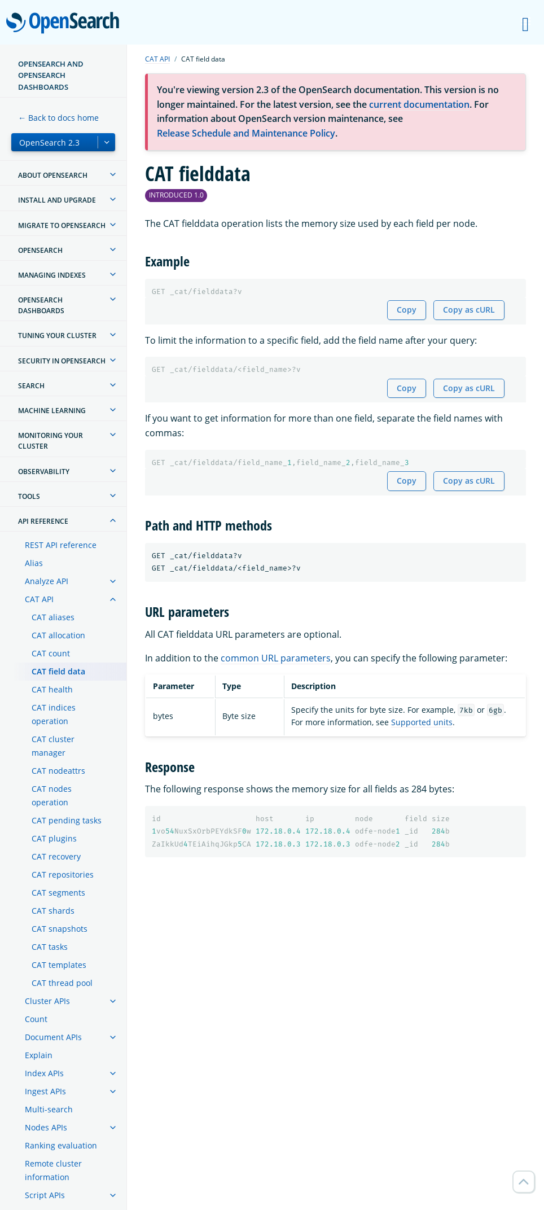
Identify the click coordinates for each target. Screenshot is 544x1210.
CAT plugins (54, 838)
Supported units (422, 722)
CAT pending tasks (67, 820)
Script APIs (45, 1195)
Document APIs (53, 1037)
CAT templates (59, 964)
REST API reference (60, 545)
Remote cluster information (53, 1170)
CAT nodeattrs (58, 770)
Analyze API (46, 581)
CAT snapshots (59, 928)
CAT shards (53, 910)
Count (36, 1019)
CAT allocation (58, 635)
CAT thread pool (62, 982)
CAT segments (58, 892)
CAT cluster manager (53, 746)
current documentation (419, 104)
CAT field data (58, 671)
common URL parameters (276, 658)
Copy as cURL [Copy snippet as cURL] (469, 309)
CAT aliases (53, 617)
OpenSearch (65, 24)
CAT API (39, 599)
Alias (34, 563)
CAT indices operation (54, 714)
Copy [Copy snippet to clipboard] (406, 309)
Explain (38, 1055)
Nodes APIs (46, 1127)
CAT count (51, 653)
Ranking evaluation (61, 1145)
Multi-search (49, 1109)
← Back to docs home (58, 117)
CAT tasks (50, 946)
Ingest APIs (45, 1091)
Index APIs (44, 1073)
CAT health (52, 689)
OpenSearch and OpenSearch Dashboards (51, 75)
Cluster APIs (47, 1001)
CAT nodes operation (52, 795)
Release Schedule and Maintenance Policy (246, 133)
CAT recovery (56, 856)
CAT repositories (63, 874)
